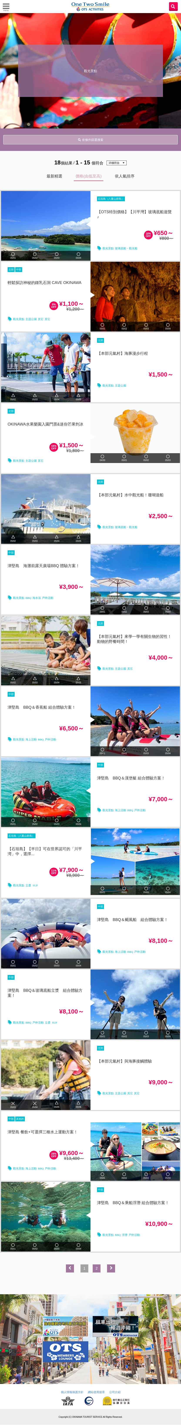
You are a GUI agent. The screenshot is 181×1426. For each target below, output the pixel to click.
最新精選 (54, 176)
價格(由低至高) (88, 176)
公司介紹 (115, 1393)
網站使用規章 (96, 1393)
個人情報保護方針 (72, 1393)
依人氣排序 (124, 176)
